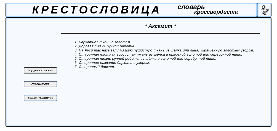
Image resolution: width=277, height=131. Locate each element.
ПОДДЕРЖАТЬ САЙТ (40, 70)
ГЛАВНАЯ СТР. (40, 84)
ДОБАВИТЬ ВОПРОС (40, 98)
